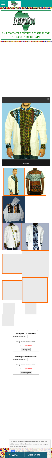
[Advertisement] (26, 69)
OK (13, 451)
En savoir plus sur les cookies (25, 451)
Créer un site (34, 454)
